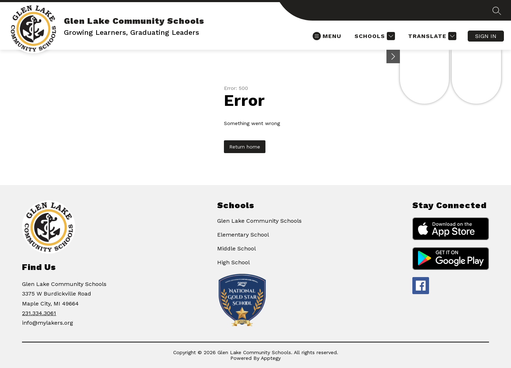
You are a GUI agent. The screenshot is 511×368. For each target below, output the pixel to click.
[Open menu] (327, 36)
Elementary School (243, 234)
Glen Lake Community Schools (259, 220)
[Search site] (497, 10)
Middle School (236, 248)
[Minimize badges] (393, 56)
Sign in (485, 36)
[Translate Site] (431, 36)
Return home (244, 147)
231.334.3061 (39, 313)
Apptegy (271, 358)
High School (233, 262)
